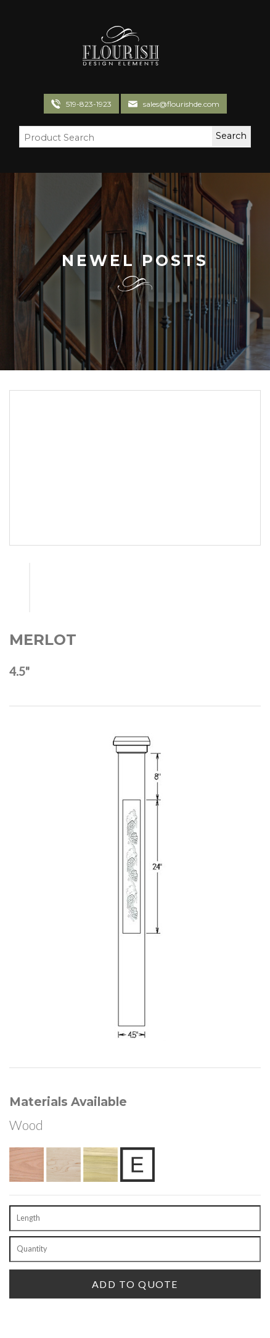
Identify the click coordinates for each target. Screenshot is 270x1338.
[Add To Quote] (135, 1283)
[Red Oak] (26, 1164)
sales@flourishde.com (181, 104)
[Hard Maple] (63, 1164)
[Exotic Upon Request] (137, 1164)
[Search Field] (108, 138)
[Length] (135, 1218)
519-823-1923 (89, 104)
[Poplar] (100, 1164)
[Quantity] (135, 1249)
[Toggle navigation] (173, 47)
